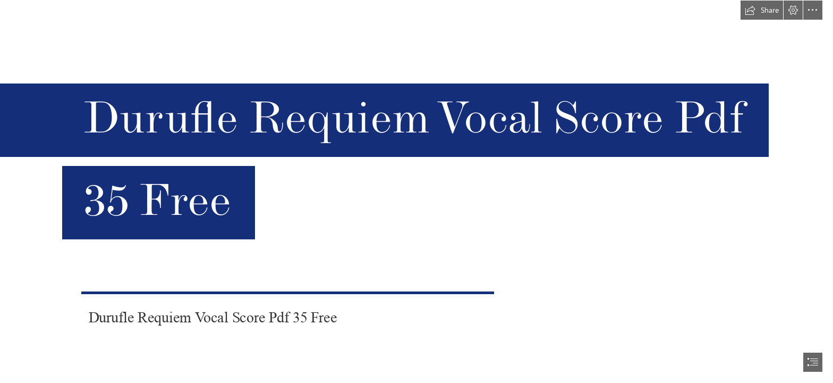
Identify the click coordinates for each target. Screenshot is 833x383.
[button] (762, 10)
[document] (416, 191)
